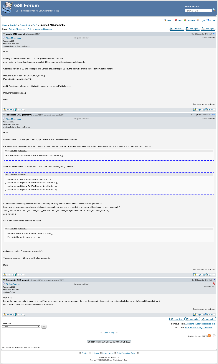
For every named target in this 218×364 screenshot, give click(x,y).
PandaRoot (25, 25)
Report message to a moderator (204, 104)
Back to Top (109, 332)
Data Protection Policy (126, 353)
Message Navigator (43, 29)
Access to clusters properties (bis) (200, 323)
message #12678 (37, 115)
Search (168, 20)
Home (210, 20)
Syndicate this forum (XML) (197, 336)
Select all (14, 151)
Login (201, 20)
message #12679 (37, 280)
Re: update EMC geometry (18, 115)
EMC (35, 25)
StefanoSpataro (13, 284)
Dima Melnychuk (13, 38)
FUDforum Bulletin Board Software (116, 359)
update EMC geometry (16, 34)
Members (189, 20)
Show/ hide (22, 151)
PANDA (13, 25)
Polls (30, 29)
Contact (85, 353)
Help (178, 20)
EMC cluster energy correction (198, 327)
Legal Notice (108, 353)
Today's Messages (17, 29)
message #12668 (34, 34)
